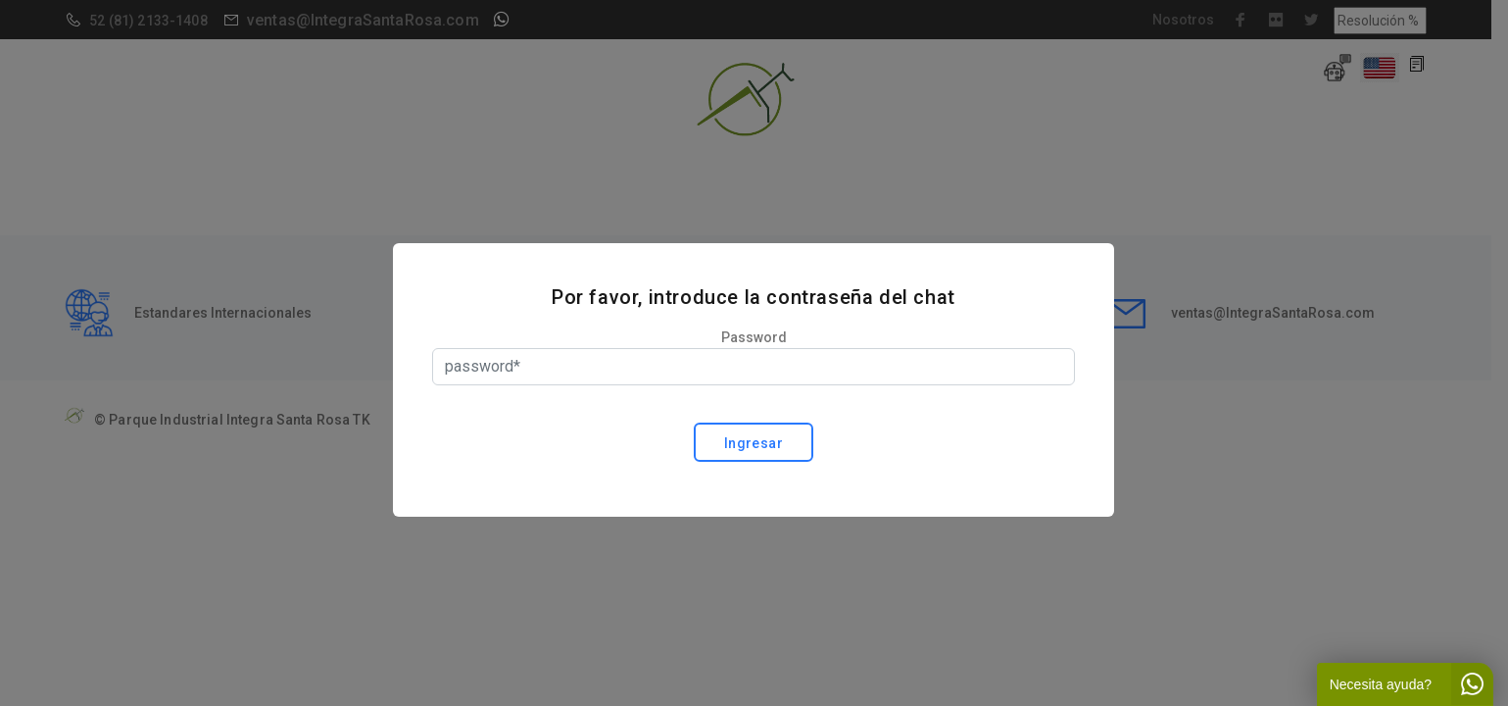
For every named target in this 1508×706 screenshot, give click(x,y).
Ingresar (753, 443)
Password (754, 337)
